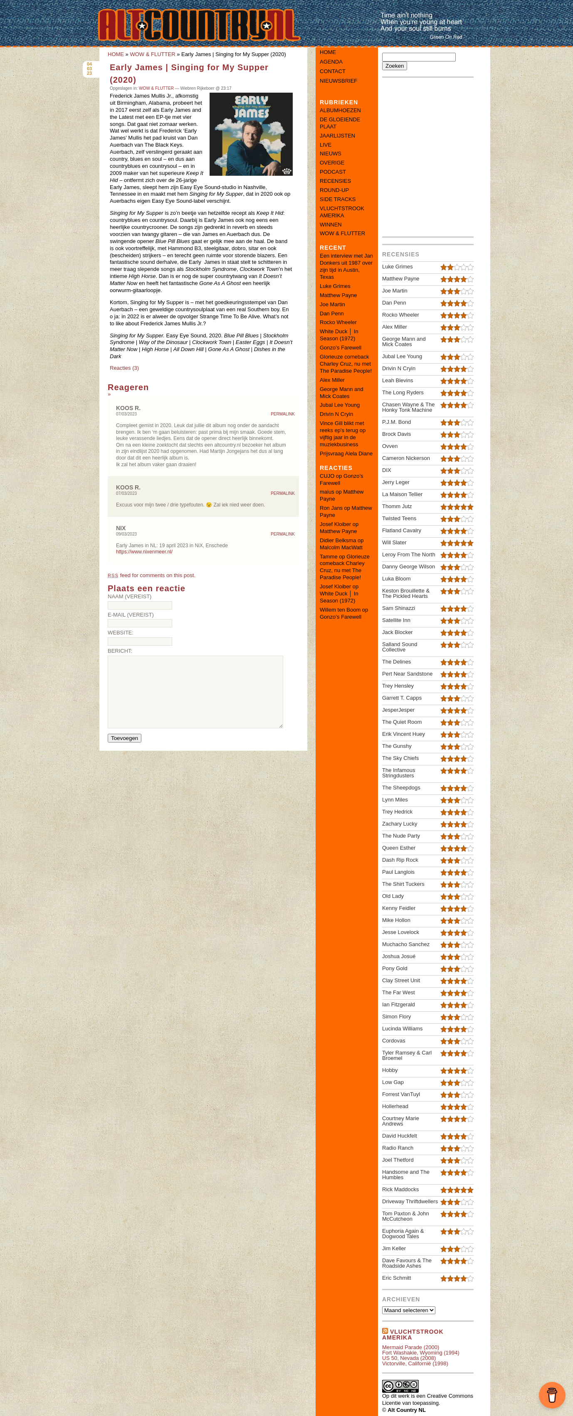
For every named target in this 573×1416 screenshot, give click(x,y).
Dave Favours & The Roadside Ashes (407, 1263)
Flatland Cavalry (401, 530)
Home (328, 52)
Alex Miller (332, 380)
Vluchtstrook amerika (413, 1334)
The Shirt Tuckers (403, 884)
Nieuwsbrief (338, 81)
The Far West (398, 992)
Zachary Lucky (399, 824)
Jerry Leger (396, 482)
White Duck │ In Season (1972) (339, 335)
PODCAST (333, 172)
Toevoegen (124, 738)
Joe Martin (332, 304)
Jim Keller (394, 1248)
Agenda (331, 62)
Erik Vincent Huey (403, 734)
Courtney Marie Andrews (400, 1121)
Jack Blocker (397, 632)
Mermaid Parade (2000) (410, 1347)
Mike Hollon (396, 920)
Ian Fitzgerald (398, 1004)
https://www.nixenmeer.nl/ (144, 552)
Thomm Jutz (397, 506)
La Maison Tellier (402, 494)
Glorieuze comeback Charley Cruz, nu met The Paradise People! (346, 364)
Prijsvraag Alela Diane (346, 453)
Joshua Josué (398, 956)
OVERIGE (332, 163)
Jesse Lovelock (400, 932)
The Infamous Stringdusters (398, 773)
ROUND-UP (334, 190)
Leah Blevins (397, 380)
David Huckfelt (399, 1136)
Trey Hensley (398, 686)
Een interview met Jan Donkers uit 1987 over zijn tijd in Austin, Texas (346, 266)
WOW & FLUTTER (152, 54)
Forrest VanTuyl (401, 1094)
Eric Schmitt (396, 1278)
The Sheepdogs (401, 787)
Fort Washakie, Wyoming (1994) (420, 1353)
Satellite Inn (396, 620)
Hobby (390, 1070)
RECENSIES (335, 181)
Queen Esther (398, 848)
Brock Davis (396, 434)
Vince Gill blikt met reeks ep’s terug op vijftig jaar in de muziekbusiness (343, 433)
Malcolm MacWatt (341, 547)
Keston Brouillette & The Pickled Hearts (406, 593)
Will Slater (394, 542)
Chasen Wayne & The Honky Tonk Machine (408, 407)
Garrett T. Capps (402, 698)
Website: (120, 632)
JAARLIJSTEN (337, 136)
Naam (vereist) (129, 596)
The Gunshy (397, 746)
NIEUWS (330, 153)
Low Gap (393, 1082)
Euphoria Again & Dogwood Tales (403, 1233)
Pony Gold (395, 968)
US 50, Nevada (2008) (409, 1358)
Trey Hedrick (397, 812)
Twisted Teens (399, 518)
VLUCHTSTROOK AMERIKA (342, 212)
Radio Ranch (397, 1148)
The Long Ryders (403, 392)
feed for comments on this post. (151, 575)
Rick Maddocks (400, 1189)
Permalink (283, 414)
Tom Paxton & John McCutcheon (405, 1216)
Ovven (390, 446)
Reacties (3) (124, 368)
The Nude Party (401, 836)
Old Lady (393, 896)
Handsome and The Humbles (406, 1174)
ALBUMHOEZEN (340, 110)
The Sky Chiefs (400, 758)
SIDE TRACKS (338, 199)
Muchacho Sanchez (406, 944)
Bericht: (120, 651)
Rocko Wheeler (338, 322)
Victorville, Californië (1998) (415, 1363)
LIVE (325, 145)
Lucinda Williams (402, 1028)
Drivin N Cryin (336, 414)
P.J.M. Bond (396, 422)
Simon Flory (396, 1016)
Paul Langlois (398, 872)
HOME (116, 54)
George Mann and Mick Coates (341, 392)
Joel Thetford (398, 1160)
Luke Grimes (335, 286)
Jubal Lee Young (340, 405)
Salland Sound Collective (399, 647)
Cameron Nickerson (406, 458)
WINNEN (331, 224)
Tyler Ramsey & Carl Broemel (407, 1055)
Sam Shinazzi (398, 608)
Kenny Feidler (398, 908)
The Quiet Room (402, 722)
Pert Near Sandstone (407, 674)
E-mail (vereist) (131, 615)
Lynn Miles (395, 799)
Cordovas (393, 1040)
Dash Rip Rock (400, 860)
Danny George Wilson (408, 566)
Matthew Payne (338, 295)
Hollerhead (395, 1106)
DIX (386, 470)
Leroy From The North (408, 554)
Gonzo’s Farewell (340, 347)
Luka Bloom (396, 578)
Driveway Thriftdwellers (410, 1201)
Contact (333, 71)
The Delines (396, 662)
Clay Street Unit (401, 980)
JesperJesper (398, 710)
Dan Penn (332, 313)
